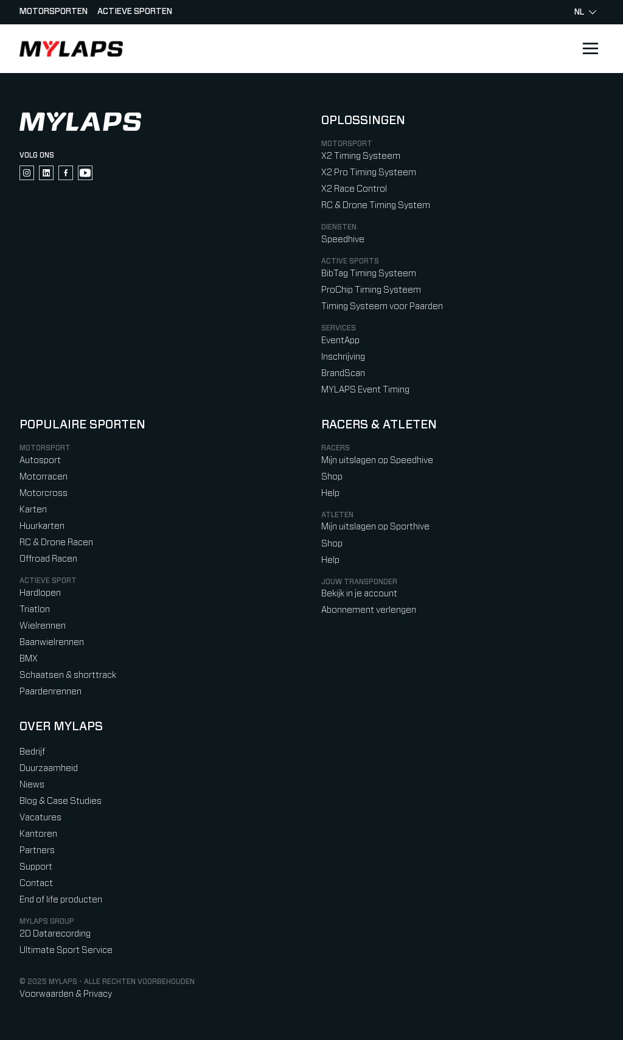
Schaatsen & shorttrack (67, 675)
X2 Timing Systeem (360, 156)
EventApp (340, 340)
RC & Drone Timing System (375, 205)
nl (585, 12)
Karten (33, 509)
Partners (37, 850)
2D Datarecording (55, 933)
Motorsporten (53, 11)
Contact (36, 883)
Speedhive (342, 239)
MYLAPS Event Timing (365, 389)
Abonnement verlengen (368, 610)
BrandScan (343, 373)
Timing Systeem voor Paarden (382, 306)
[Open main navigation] (590, 48)
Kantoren (38, 834)
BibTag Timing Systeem (368, 273)
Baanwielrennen (51, 642)
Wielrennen (42, 625)
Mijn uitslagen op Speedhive (377, 460)
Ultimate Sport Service (66, 950)
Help (330, 493)
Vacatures (40, 817)
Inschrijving (343, 356)
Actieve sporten (134, 11)
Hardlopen (40, 593)
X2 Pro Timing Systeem (368, 172)
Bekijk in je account (359, 593)
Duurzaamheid (48, 768)
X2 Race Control (354, 189)
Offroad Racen (48, 559)
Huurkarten (41, 526)
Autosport (40, 460)
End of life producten (60, 899)
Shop (332, 476)
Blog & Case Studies (60, 801)
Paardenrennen (50, 691)
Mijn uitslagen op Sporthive (375, 526)
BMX (28, 658)
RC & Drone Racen (56, 542)
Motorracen (43, 476)
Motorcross (43, 493)
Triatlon (34, 609)
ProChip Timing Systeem (371, 290)
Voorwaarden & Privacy (65, 994)
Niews (31, 784)
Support (35, 866)
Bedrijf (32, 751)
